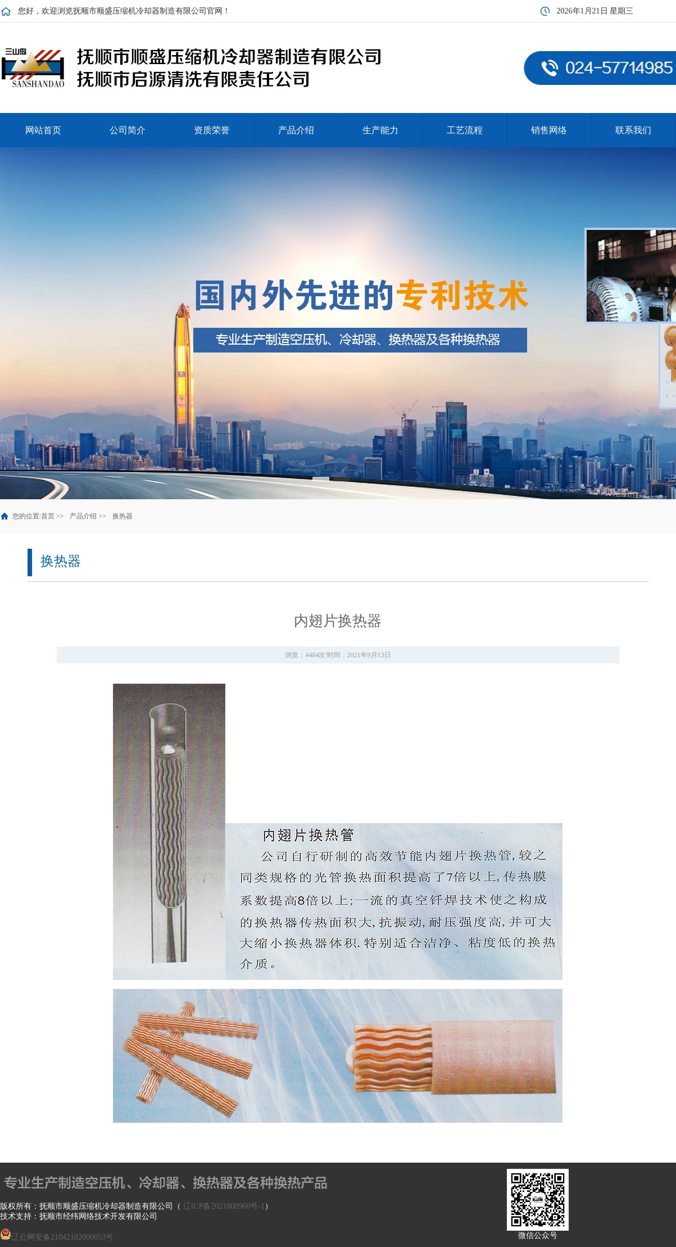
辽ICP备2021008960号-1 (224, 1206)
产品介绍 (83, 516)
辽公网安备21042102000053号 (57, 1237)
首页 (48, 516)
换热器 (122, 516)
